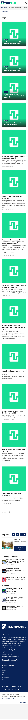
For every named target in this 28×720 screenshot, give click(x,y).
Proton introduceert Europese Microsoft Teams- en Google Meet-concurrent (14, 599)
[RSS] (12, 689)
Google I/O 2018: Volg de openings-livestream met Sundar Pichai (13, 327)
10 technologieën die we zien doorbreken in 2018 (12, 412)
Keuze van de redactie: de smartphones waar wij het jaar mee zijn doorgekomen (13, 242)
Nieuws (4, 667)
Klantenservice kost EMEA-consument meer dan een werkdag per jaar (14, 590)
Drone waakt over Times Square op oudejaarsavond (13, 157)
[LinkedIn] (9, 689)
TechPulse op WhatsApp (16, 7)
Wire (3, 679)
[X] (21, 534)
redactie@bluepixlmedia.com (11, 656)
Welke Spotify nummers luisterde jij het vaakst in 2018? (14, 286)
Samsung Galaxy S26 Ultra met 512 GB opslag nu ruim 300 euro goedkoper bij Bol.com (15, 561)
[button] (26, 3)
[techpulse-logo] (8, 2)
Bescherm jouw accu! (20, 548)
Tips (3, 672)
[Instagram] (17, 534)
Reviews (4, 670)
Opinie (3, 674)
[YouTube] (24, 534)
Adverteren (5, 682)
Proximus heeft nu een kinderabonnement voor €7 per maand (15, 570)
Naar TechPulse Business (8, 663)
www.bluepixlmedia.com (8, 698)
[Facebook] (13, 534)
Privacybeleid (22, 702)
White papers (5, 677)
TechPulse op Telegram (8, 665)
